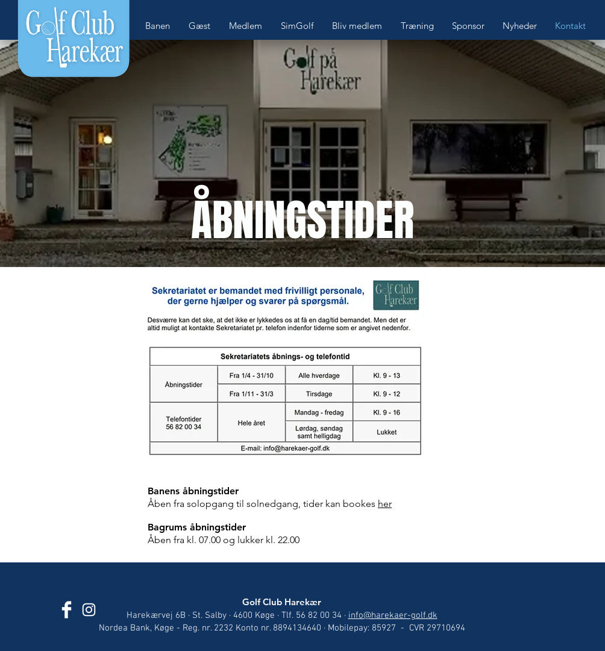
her (385, 503)
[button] (161, 26)
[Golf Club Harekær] (66, 609)
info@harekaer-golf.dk (392, 615)
